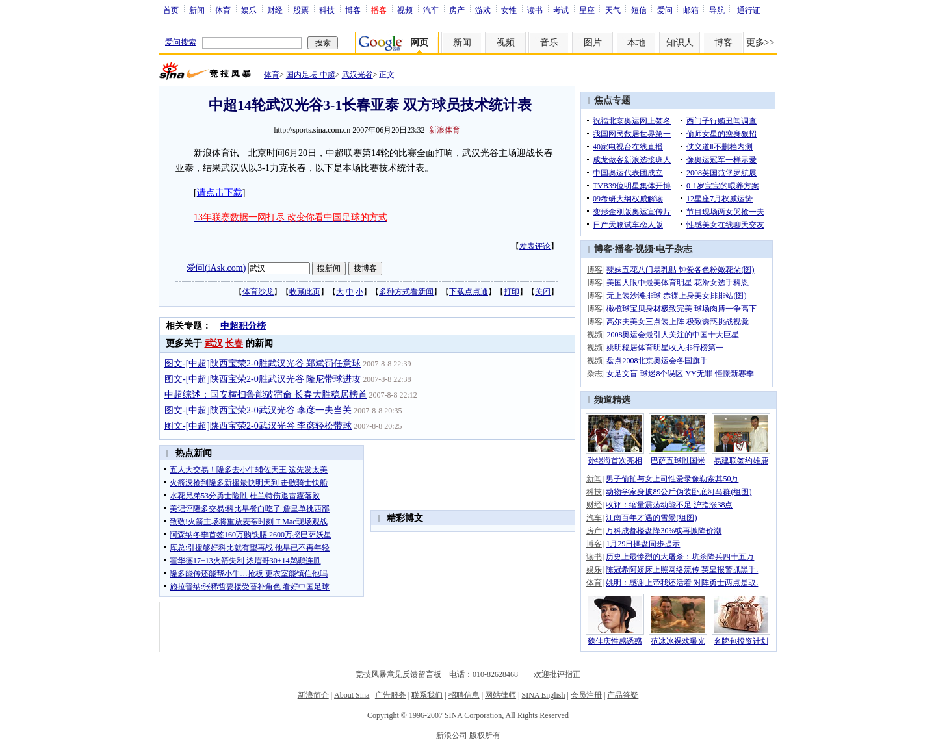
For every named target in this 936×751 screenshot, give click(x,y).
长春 (234, 343)
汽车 (431, 10)
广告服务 (390, 695)
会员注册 (586, 695)
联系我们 (427, 695)
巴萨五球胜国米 (678, 460)
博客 (353, 10)
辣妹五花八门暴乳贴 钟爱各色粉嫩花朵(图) (680, 269)
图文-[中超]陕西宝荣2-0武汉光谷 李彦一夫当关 (258, 410)
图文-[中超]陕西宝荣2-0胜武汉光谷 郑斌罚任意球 (262, 363)
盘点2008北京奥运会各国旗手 (657, 360)
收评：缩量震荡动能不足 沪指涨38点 (669, 504)
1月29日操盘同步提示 (643, 543)
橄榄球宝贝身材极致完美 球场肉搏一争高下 (681, 308)
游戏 (483, 10)
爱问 (665, 10)
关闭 (543, 291)
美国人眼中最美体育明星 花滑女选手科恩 (677, 282)
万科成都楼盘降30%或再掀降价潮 (664, 530)
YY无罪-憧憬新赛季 (719, 373)
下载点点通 (468, 291)
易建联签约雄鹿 (741, 460)
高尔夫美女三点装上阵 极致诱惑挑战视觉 (677, 321)
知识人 (680, 42)
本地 (636, 42)
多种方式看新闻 (406, 291)
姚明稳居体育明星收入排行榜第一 (664, 347)
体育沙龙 (258, 291)
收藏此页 (304, 291)
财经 (275, 10)
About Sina (351, 695)
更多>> (760, 42)
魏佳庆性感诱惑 (615, 641)
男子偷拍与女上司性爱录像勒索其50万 (672, 478)
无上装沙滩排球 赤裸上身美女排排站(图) (676, 295)
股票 (301, 10)
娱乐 (249, 10)
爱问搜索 (180, 42)
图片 (593, 42)
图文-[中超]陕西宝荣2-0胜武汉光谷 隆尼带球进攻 (262, 379)
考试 (561, 10)
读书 (535, 10)
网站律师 (500, 695)
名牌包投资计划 (741, 641)
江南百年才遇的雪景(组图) (651, 517)
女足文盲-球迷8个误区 (644, 373)
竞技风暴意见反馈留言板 (398, 674)
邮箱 (691, 10)
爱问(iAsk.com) (216, 267)
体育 (223, 10)
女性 (509, 10)
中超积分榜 (243, 326)
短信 (639, 10)
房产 (457, 10)
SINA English (543, 695)
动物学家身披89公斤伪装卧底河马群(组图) (678, 491)
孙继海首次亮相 (615, 460)
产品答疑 (622, 695)
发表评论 (535, 246)
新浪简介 (313, 695)
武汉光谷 (357, 74)
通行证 (748, 10)
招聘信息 (464, 695)
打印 (511, 291)
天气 (613, 10)
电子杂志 (674, 249)
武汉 (214, 343)
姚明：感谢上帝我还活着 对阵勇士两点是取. (682, 582)
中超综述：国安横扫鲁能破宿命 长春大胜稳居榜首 (265, 395)
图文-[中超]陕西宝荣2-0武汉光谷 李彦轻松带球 (258, 426)
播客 (624, 249)
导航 (717, 10)
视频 (405, 10)
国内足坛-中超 (310, 74)
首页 (171, 10)
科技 (327, 10)
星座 (587, 10)
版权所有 (484, 735)
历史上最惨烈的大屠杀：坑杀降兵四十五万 (680, 556)
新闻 (197, 10)
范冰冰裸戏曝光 (678, 641)
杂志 (595, 373)
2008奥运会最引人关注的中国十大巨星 (672, 334)
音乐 (549, 42)
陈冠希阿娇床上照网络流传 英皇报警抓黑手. (682, 569)
